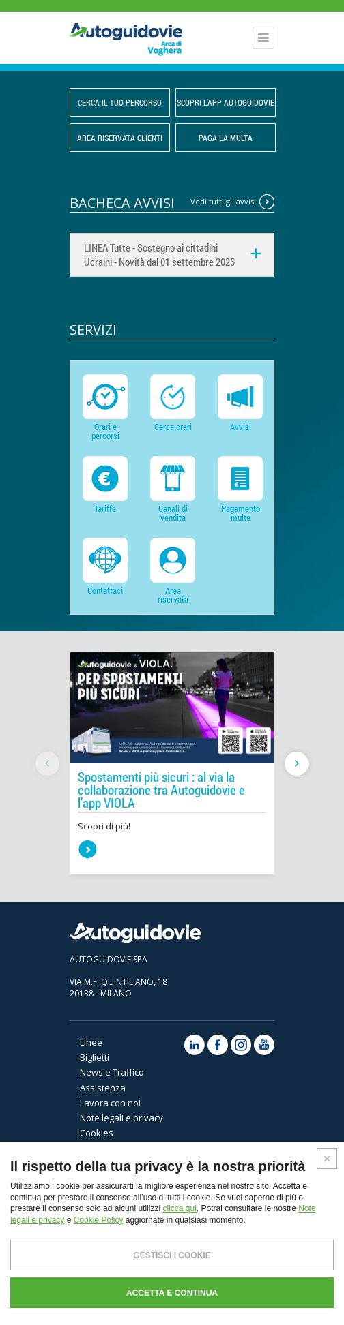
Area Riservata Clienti (119, 137)
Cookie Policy (99, 1220)
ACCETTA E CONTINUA (172, 1293)
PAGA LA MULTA (226, 137)
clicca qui (179, 1208)
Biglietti (94, 1057)
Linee (91, 1042)
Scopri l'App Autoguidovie (225, 102)
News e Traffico (112, 1072)
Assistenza (103, 1088)
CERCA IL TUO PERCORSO (120, 102)
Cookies (96, 1133)
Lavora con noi (110, 1103)
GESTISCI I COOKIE (171, 1255)
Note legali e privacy (121, 1118)
